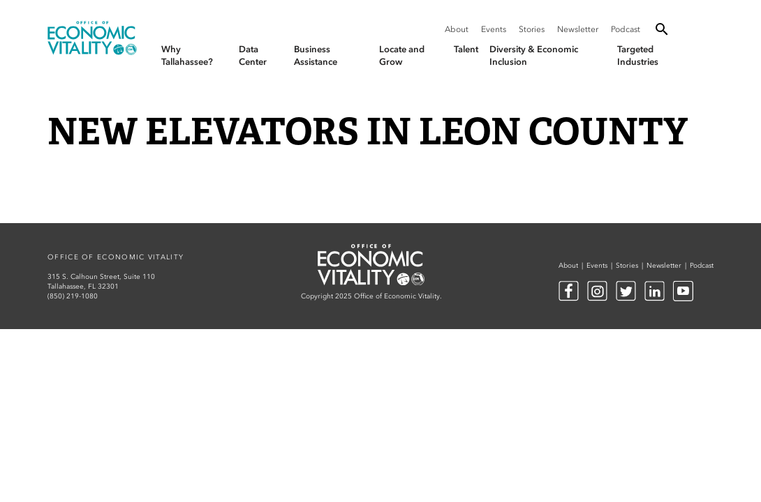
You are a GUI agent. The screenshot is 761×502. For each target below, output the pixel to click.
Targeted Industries (637, 55)
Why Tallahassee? (187, 55)
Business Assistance (315, 55)
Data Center (253, 55)
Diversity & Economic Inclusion (533, 55)
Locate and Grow (401, 55)
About (456, 29)
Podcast (625, 29)
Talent (466, 49)
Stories (532, 29)
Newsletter (577, 29)
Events (493, 29)
